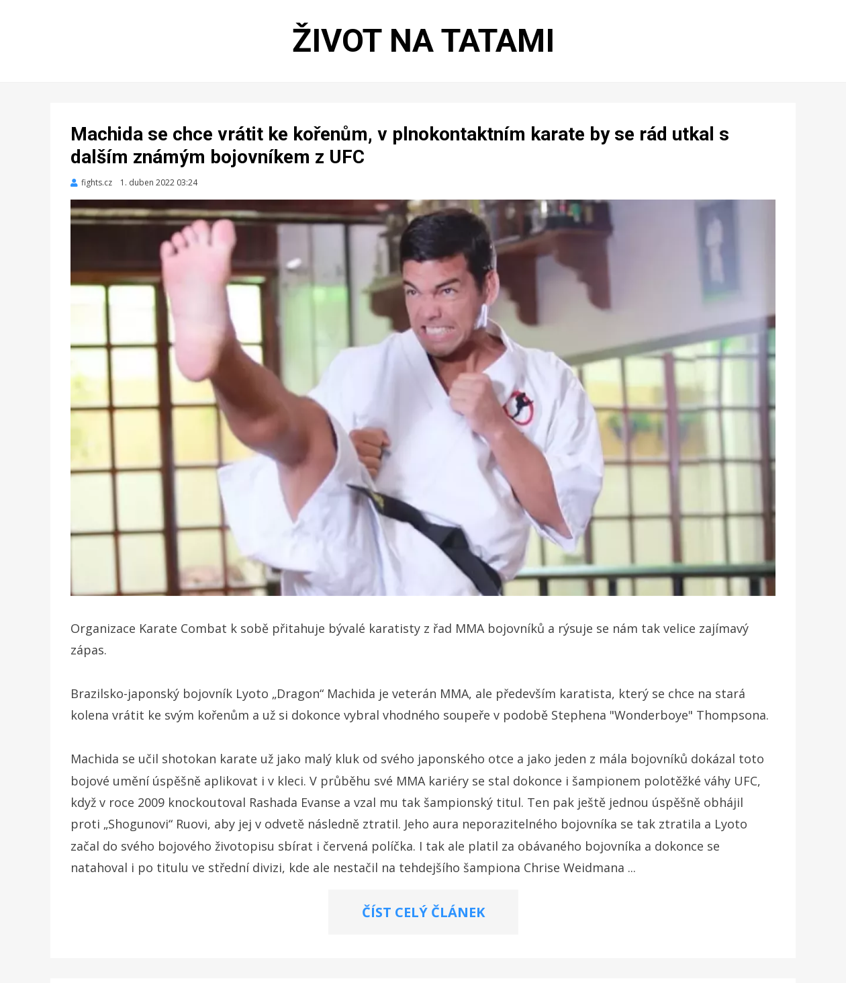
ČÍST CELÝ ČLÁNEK (423, 912)
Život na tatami (423, 41)
